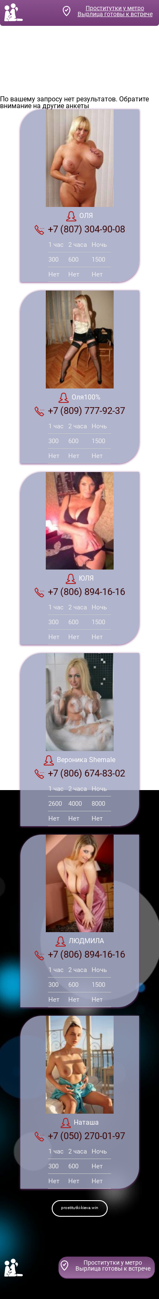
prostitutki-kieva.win (80, 1207)
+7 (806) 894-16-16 (79, 592)
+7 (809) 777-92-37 (79, 410)
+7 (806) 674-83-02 (79, 773)
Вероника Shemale (79, 760)
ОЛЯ (79, 216)
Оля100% (79, 398)
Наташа (80, 1123)
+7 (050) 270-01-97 (79, 1136)
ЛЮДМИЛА (80, 941)
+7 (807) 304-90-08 (79, 229)
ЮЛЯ (80, 579)
